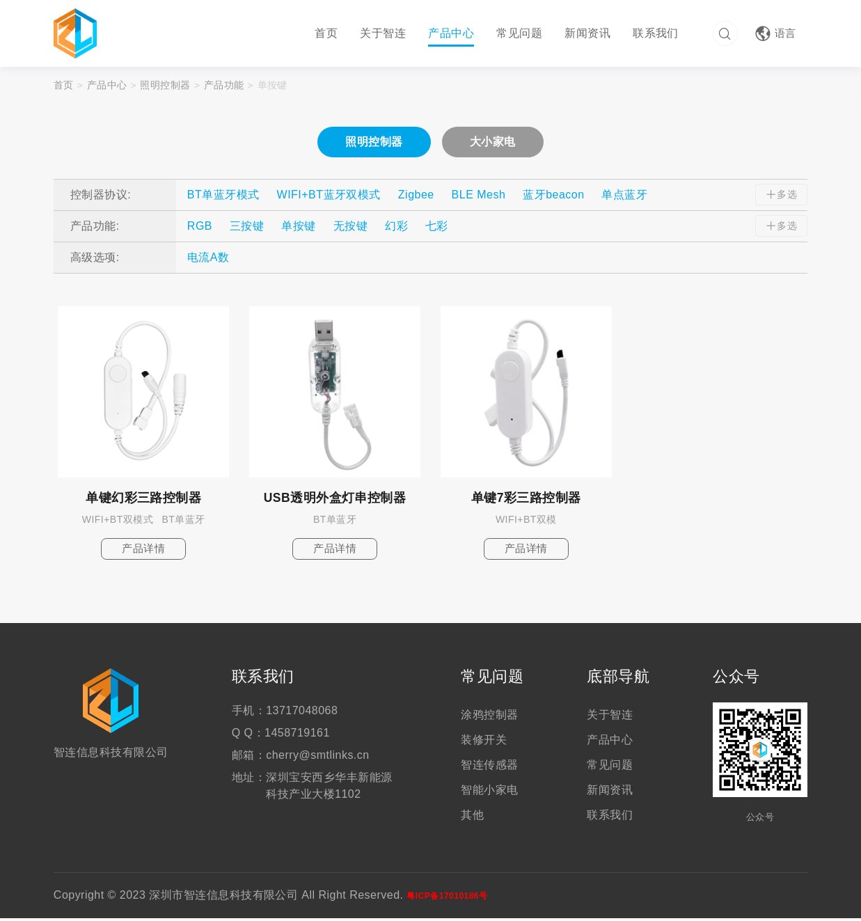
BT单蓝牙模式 (223, 196)
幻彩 (396, 227)
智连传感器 (489, 767)
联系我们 (654, 33)
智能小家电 (489, 792)
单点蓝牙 (624, 196)
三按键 (247, 227)
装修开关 (484, 742)
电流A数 (208, 259)
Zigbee (416, 196)
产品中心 (449, 33)
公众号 (736, 680)
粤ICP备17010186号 (446, 899)
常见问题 (517, 33)
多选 (779, 196)
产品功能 (225, 86)
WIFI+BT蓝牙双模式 (329, 196)
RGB (199, 227)
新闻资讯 (585, 33)
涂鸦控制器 (489, 717)
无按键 (350, 227)
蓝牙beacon (553, 196)
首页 (324, 33)
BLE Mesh (479, 196)
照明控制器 (166, 86)
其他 (472, 818)
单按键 (273, 86)
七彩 (436, 227)
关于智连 (381, 33)
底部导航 (618, 680)
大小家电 (493, 143)
